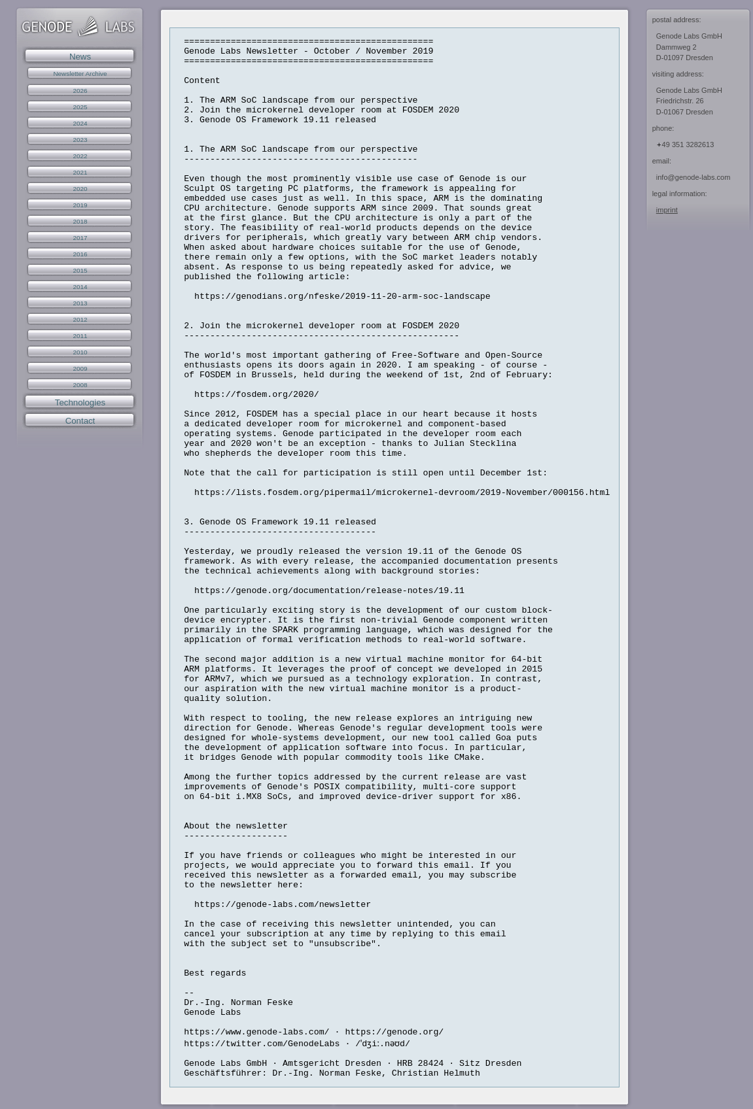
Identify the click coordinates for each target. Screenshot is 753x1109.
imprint (667, 210)
